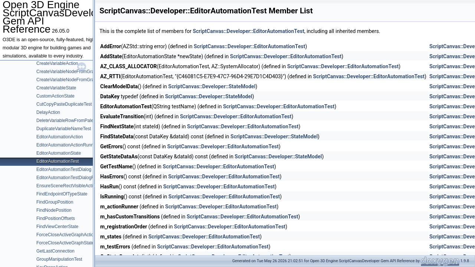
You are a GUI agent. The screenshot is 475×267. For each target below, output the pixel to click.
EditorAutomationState (58, 153)
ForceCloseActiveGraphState (65, 242)
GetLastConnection (55, 251)
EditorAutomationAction (59, 136)
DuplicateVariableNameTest (63, 128)
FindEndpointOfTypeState (61, 194)
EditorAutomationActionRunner (67, 145)
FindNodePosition (54, 210)
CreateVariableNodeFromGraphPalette (74, 71)
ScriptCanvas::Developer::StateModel (211, 86)
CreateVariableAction (57, 63)
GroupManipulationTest (59, 259)
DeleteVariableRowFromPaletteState (72, 120)
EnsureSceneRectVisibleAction (67, 185)
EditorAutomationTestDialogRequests (73, 177)
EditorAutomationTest (57, 161)
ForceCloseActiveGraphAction (66, 234)
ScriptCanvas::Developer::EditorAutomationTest (248, 31)
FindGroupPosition (54, 202)
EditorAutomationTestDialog (63, 169)
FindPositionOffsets (55, 218)
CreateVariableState (56, 87)
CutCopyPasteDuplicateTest (64, 104)
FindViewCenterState (57, 226)
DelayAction (48, 112)
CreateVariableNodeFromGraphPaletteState (80, 79)
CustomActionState (55, 96)
